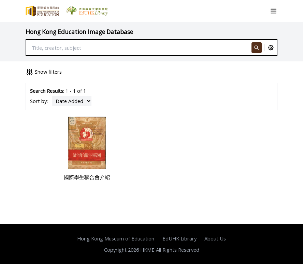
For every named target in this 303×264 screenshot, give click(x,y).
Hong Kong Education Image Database (79, 32)
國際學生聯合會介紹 (87, 177)
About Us (215, 238)
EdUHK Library (179, 238)
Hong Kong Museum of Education (115, 238)
